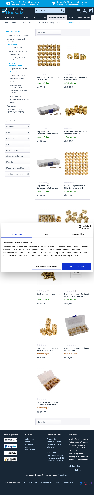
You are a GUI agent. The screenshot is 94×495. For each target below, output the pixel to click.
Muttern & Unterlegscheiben (15, 64)
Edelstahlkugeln (14, 55)
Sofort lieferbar (16, 121)
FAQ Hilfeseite (30, 450)
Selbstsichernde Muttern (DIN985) (19, 92)
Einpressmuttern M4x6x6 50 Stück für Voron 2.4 (75, 133)
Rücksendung (30, 447)
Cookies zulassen (76, 266)
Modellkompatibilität (15, 168)
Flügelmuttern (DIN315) (18, 69)
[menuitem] (50, 10)
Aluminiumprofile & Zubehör (17, 35)
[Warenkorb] (90, 10)
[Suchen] (62, 10)
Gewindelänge (12, 150)
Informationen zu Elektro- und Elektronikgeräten (56, 459)
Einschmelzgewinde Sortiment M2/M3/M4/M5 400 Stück (76, 295)
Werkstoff (10, 144)
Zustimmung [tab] (16, 234)
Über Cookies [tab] (78, 234)
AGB (58, 483)
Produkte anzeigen (18, 174)
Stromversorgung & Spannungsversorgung (15, 110)
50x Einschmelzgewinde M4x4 (49, 294)
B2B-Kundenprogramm (55, 444)
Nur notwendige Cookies (46, 266)
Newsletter (29, 444)
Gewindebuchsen (16, 72)
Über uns (50, 447)
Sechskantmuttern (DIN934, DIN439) (16, 86)
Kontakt (28, 442)
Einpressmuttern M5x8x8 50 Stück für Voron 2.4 (48, 349)
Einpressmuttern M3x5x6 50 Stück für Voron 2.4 (75, 78)
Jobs (48, 450)
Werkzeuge (11, 106)
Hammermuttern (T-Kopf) (19, 75)
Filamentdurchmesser (15, 156)
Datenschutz (46, 483)
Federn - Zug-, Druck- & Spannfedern (17, 59)
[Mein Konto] (84, 10)
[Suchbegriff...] (50, 10)
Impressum (68, 483)
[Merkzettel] (78, 10)
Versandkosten (63, 475)
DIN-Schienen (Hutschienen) (19, 51)
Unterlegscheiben (16, 96)
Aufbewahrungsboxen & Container (16, 40)
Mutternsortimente (17, 79)
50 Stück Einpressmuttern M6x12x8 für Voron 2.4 (74, 187)
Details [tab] (47, 234)
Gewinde (10, 138)
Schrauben (12, 103)
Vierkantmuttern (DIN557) (19, 99)
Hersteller (10, 127)
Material (9, 162)
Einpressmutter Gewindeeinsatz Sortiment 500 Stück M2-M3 (47, 133)
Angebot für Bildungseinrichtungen (55, 440)
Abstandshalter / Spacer (17, 48)
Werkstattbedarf (13, 31)
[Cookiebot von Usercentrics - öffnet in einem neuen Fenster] (80, 227)
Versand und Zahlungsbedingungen (55, 453)
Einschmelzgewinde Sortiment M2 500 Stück (76, 349)
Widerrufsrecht (30, 483)
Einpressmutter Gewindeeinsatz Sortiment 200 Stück (47, 187)
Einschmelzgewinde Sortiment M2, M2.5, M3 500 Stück (49, 403)
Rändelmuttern (15, 82)
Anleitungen (29, 439)
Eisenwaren (12, 44)
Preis (8, 132)
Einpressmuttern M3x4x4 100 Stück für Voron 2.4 (49, 78)
